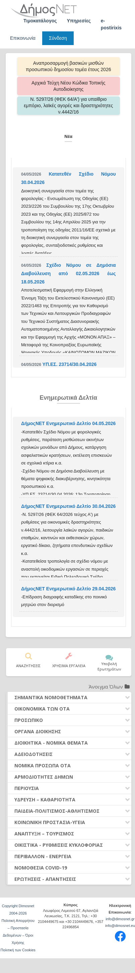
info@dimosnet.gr (120, 919)
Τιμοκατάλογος (40, 20)
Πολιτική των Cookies (18, 950)
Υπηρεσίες (79, 20)
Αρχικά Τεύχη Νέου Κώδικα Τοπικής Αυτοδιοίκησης (68, 86)
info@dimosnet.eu (120, 926)
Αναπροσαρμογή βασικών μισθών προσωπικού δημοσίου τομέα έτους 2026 (68, 66)
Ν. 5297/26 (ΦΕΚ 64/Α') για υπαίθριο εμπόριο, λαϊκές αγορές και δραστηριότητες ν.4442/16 (68, 105)
